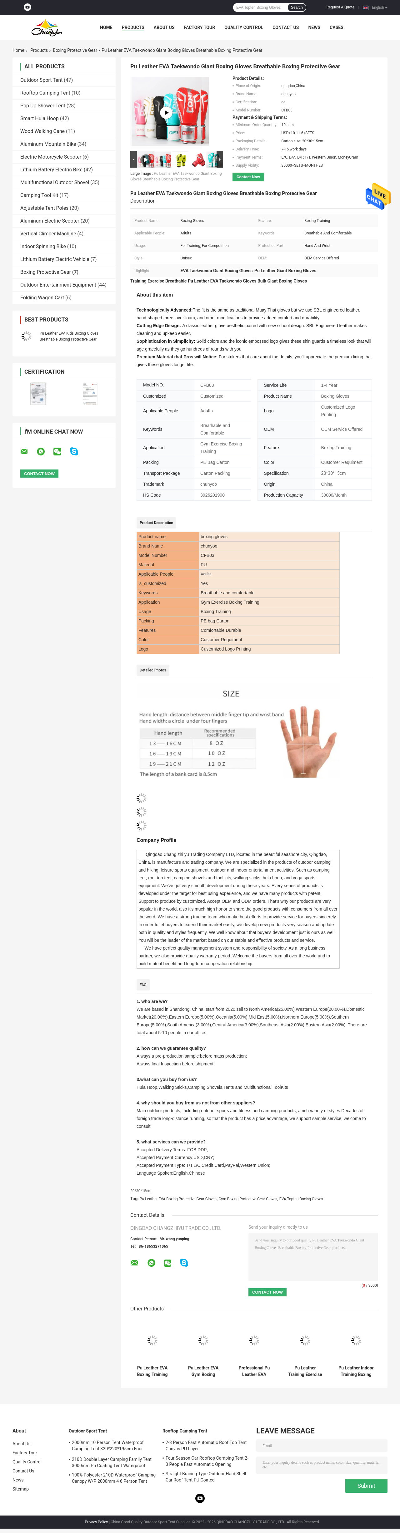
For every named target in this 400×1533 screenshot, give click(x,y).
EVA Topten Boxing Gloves (301, 1199)
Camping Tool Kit (39, 195)
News (314, 27)
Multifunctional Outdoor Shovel (54, 182)
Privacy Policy (96, 1522)
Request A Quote (340, 7)
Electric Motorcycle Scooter (50, 157)
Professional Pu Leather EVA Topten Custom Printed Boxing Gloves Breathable (254, 1371)
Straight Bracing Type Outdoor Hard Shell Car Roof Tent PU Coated (206, 1476)
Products (133, 27)
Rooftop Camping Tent (45, 93)
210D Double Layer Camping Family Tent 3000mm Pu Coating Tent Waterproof (112, 1462)
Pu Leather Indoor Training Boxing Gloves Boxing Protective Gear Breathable (355, 1371)
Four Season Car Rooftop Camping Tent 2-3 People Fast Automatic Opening (207, 1461)
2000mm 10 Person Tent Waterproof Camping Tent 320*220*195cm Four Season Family (108, 1446)
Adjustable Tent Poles (44, 208)
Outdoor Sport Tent (41, 80)
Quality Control (243, 27)
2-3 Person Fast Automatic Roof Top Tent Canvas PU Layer (206, 1445)
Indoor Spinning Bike (43, 246)
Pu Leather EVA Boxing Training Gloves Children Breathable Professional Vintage (152, 1371)
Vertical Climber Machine (48, 234)
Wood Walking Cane (42, 131)
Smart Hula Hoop (39, 118)
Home (106, 27)
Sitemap (20, 1488)
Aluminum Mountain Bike (48, 144)
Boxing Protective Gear (75, 50)
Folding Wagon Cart (42, 298)
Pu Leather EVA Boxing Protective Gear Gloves (178, 1199)
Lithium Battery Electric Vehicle (54, 259)
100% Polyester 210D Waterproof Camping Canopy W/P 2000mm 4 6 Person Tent (114, 1478)
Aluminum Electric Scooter (49, 221)
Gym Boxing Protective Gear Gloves (247, 1199)
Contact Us (285, 27)
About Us (164, 27)
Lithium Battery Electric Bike (51, 170)
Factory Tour (199, 27)
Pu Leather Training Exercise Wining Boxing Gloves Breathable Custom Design (305, 1371)
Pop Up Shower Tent (42, 106)
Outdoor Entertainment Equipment (58, 285)
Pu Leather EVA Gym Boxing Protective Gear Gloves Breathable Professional (203, 1371)
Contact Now (248, 176)
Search (297, 7)
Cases (336, 27)
